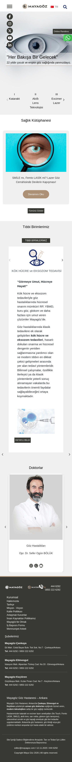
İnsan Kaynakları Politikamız (21, 618)
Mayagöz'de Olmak (16, 622)
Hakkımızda (13, 601)
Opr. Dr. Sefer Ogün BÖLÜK (36, 553)
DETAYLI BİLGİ (22, 440)
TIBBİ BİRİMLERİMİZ (36, 240)
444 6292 (55, 586)
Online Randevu (61, 31)
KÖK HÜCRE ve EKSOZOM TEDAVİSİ (37, 260)
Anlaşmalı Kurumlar (17, 615)
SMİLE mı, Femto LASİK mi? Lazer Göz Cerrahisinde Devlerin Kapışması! (36, 180)
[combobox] (54, 8)
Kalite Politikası (14, 611)
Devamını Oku (36, 194)
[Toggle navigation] (9, 6)
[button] (63, 100)
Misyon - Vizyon (15, 608)
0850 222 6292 (52, 589)
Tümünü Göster (36, 211)
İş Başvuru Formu (16, 625)
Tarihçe (10, 604)
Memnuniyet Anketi (16, 628)
